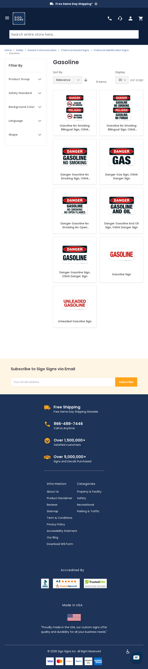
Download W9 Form (60, 544)
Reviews (52, 505)
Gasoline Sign (121, 274)
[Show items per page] (122, 80)
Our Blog (52, 537)
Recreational (85, 505)
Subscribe (126, 382)
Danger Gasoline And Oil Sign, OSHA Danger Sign (121, 225)
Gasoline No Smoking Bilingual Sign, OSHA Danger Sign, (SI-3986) (75, 127)
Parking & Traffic (88, 511)
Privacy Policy (56, 524)
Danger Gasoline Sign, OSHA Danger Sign (74, 274)
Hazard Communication (42, 50)
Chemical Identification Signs (111, 50)
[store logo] (19, 18)
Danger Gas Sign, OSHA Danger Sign (121, 176)
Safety (19, 50)
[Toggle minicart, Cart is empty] (140, 18)
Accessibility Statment (62, 531)
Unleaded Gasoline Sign (75, 321)
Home (8, 50)
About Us (53, 492)
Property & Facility (89, 492)
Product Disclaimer (59, 498)
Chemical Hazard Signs (75, 50)
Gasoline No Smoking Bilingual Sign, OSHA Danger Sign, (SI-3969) (121, 127)
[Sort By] (67, 80)
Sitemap (52, 511)
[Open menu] (7, 17)
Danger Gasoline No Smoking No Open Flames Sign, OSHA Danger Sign (75, 225)
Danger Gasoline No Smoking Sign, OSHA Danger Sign (75, 176)
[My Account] (130, 18)
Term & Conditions (59, 518)
